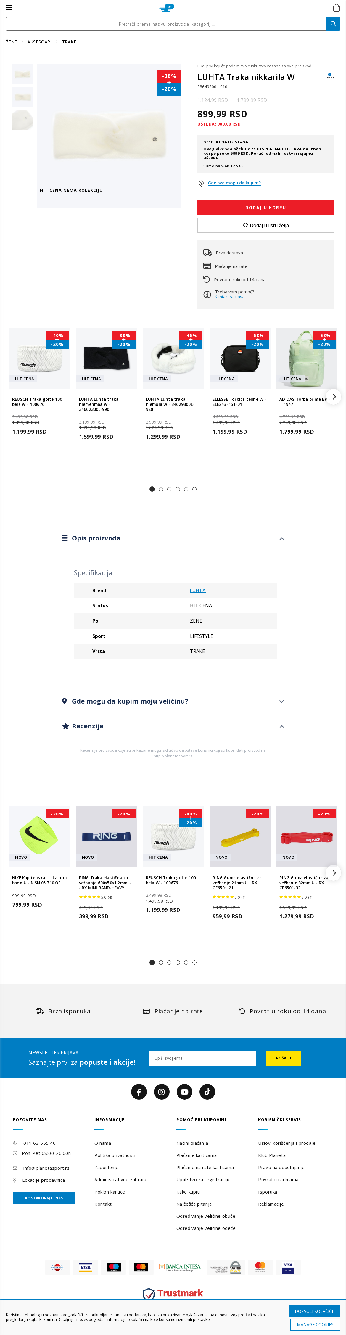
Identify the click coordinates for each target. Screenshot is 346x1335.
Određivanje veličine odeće (206, 1228)
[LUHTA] (329, 78)
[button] (152, 489)
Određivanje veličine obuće (206, 1216)
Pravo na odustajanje (281, 1167)
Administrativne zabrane (121, 1179)
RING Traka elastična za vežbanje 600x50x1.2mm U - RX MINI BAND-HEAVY (105, 883)
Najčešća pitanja (194, 1204)
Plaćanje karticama (196, 1155)
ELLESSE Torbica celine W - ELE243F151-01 (239, 402)
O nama (102, 1143)
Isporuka (267, 1192)
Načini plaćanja (192, 1143)
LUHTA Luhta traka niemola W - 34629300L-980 (170, 404)
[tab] (173, 538)
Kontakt (103, 1204)
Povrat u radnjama (278, 1179)
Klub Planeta (272, 1155)
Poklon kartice (109, 1192)
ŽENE (12, 42)
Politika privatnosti (114, 1155)
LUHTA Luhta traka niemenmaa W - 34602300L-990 (98, 404)
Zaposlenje (106, 1167)
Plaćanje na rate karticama (205, 1167)
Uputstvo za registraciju (202, 1179)
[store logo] (166, 8)
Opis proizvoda (95, 537)
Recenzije (86, 725)
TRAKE (69, 42)
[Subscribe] (283, 1058)
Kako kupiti (188, 1192)
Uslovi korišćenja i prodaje (287, 1143)
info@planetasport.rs (46, 1168)
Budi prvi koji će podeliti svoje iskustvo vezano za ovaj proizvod (254, 66)
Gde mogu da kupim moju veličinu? (129, 700)
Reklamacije (271, 1204)
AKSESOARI (40, 42)
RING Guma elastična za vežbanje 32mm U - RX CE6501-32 (303, 883)
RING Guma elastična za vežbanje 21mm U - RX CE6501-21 (237, 883)
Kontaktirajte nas (44, 1198)
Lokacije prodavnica (43, 1180)
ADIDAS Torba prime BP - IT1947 (304, 402)
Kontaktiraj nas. (229, 296)
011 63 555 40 (39, 1143)
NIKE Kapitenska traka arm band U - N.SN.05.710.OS (39, 880)
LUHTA (198, 590)
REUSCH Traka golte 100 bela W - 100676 (37, 402)
